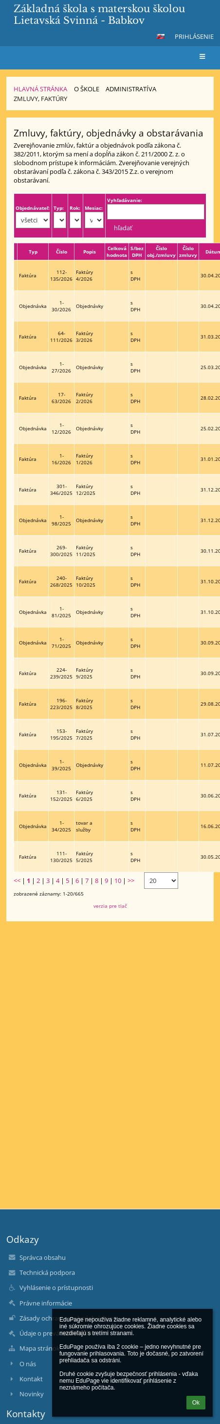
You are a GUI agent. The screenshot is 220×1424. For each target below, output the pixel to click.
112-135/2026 (61, 275)
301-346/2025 (61, 489)
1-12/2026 (61, 428)
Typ (33, 251)
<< (17, 880)
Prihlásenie (194, 36)
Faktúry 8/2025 (84, 704)
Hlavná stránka (40, 89)
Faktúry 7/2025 (84, 734)
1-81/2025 (61, 612)
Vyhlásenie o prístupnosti (56, 1287)
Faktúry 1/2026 (84, 459)
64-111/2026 (61, 336)
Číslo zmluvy (188, 251)
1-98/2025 (61, 520)
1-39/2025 (61, 765)
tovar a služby (84, 826)
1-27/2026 (61, 367)
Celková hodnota (117, 251)
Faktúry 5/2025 (84, 857)
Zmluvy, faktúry (40, 98)
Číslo (61, 251)
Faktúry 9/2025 (84, 673)
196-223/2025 (61, 704)
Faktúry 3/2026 (84, 336)
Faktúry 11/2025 (85, 551)
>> (131, 880)
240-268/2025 (61, 581)
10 (117, 880)
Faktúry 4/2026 (84, 275)
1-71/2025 (61, 642)
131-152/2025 (61, 795)
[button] (160, 36)
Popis (89, 251)
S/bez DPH (137, 251)
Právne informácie (45, 1303)
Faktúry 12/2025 (85, 489)
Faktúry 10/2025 (85, 581)
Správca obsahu (42, 1257)
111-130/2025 (61, 857)
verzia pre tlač (110, 905)
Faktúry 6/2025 (84, 795)
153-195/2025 (61, 734)
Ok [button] (196, 1402)
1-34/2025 (61, 826)
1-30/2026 (61, 306)
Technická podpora (47, 1272)
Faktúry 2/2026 (84, 398)
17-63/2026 (61, 398)
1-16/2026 (61, 459)
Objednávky (89, 306)
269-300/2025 (61, 551)
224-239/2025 (61, 673)
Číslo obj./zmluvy (161, 251)
